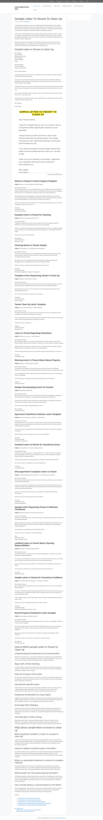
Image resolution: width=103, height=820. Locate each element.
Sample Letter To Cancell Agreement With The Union (31, 801)
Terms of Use (59, 1)
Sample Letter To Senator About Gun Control (29, 800)
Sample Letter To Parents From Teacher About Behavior (28, 809)
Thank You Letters (47, 6)
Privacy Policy (74, 1)
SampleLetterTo (62, 818)
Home (87, 1)
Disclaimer (67, 1)
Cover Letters (57, 6)
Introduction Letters (78, 6)
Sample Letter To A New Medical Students (29, 798)
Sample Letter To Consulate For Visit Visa (25, 811)
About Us (81, 1)
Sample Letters (36, 6)
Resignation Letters (67, 6)
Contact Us (52, 1)
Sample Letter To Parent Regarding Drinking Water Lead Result (34, 803)
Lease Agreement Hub (22, 8)
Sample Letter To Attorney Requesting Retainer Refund (32, 805)
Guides (35, 10)
